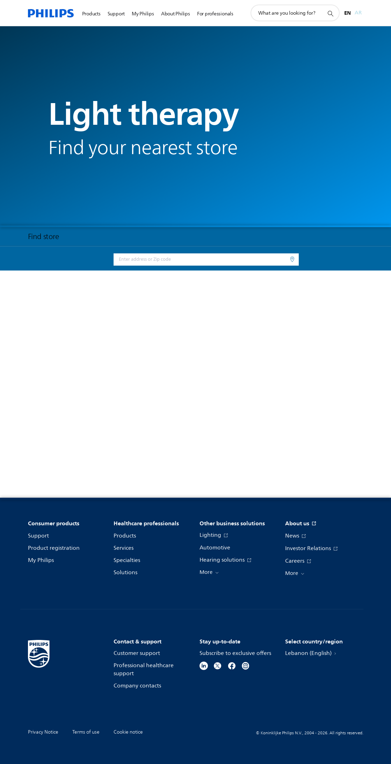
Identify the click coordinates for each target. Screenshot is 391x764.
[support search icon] (330, 13)
